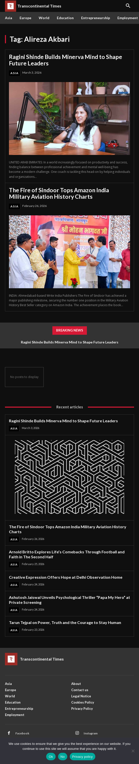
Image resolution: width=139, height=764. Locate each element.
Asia (14, 73)
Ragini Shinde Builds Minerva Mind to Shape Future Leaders (65, 60)
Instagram (91, 733)
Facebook (22, 733)
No (63, 757)
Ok (51, 757)
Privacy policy (82, 757)
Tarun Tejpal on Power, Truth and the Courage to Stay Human (65, 622)
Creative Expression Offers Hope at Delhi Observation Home (65, 577)
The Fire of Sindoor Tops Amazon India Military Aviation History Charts (59, 193)
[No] (132, 750)
